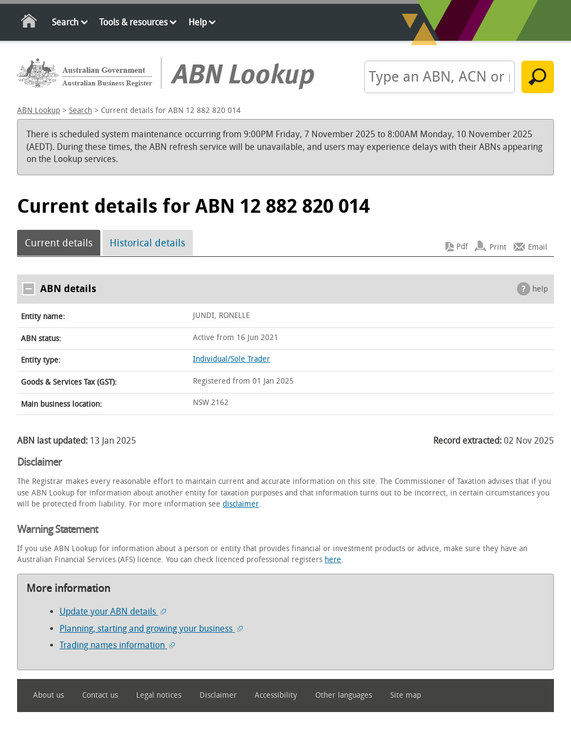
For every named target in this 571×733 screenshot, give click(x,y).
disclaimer (241, 504)
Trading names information (117, 645)
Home (29, 23)
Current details (59, 243)
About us (48, 695)
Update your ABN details (113, 611)
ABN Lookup (38, 110)
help (540, 289)
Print (498, 246)
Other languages (343, 695)
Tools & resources (133, 22)
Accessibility (276, 695)
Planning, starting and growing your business (151, 628)
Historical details (147, 243)
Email (537, 246)
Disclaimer (218, 695)
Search (65, 22)
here (333, 559)
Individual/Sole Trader (231, 359)
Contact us (100, 695)
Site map (405, 695)
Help (197, 22)
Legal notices (158, 695)
